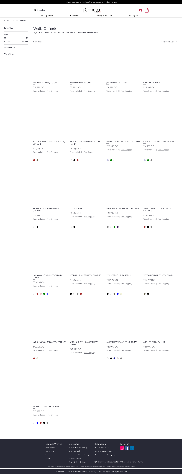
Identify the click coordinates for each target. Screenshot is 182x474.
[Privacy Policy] (80, 458)
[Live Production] (107, 447)
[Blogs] (55, 458)
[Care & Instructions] (107, 451)
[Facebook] (127, 448)
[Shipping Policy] (78, 451)
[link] (147, 10)
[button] (47, 16)
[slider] (5, 37)
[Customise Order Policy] (80, 455)
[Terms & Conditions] (80, 462)
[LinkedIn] (132, 448)
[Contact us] (55, 455)
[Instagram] (122, 448)
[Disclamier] (55, 447)
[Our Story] (55, 451)
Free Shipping (52, 91)
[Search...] (45, 10)
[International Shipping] (107, 455)
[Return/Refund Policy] (80, 447)
